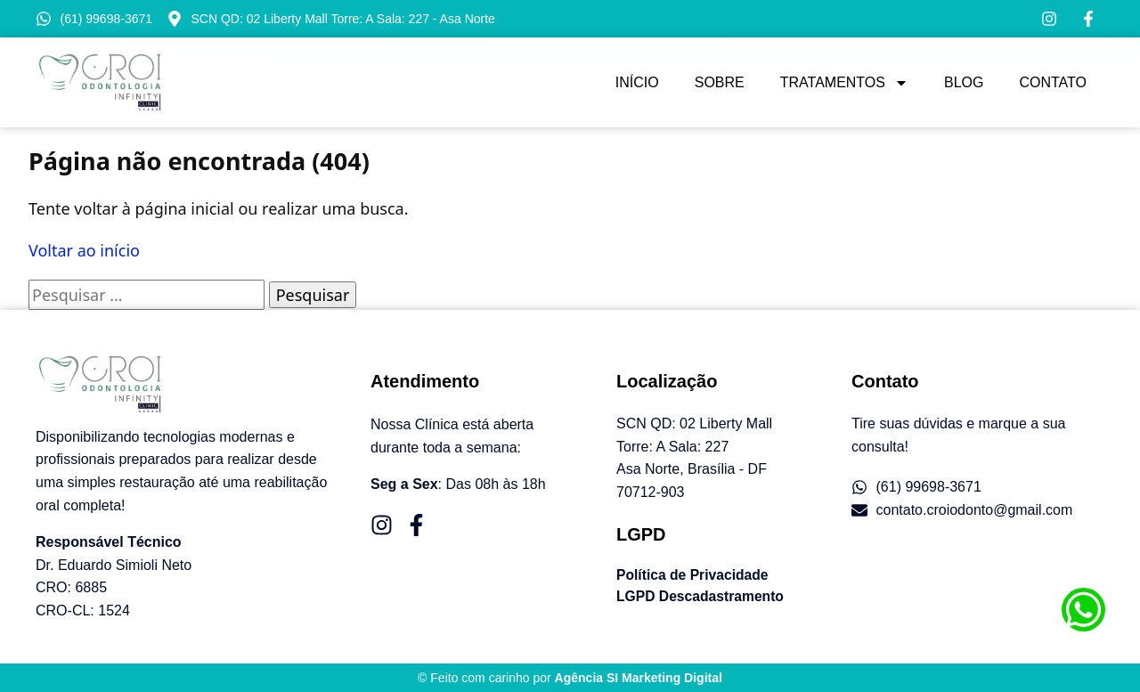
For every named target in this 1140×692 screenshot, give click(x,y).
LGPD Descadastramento (701, 596)
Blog (963, 82)
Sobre (720, 82)
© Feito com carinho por (570, 678)
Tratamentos (844, 83)
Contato (1053, 82)
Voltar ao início (84, 250)
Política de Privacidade (693, 574)
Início (637, 82)
